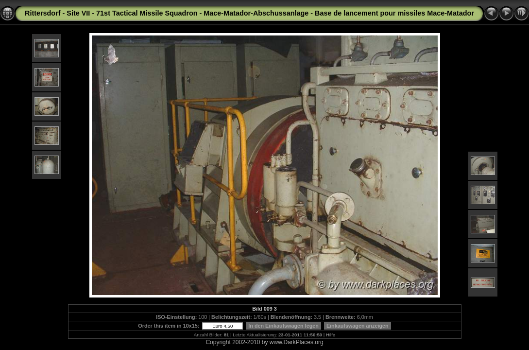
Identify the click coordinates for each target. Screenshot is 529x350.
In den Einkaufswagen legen (283, 326)
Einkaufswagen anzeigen (357, 326)
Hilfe (330, 334)
